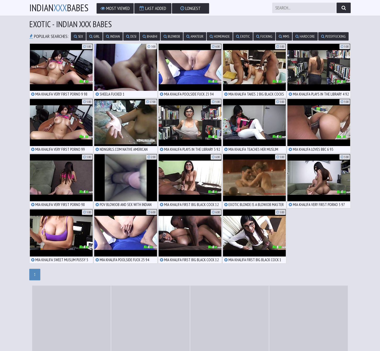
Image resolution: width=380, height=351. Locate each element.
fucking (264, 36)
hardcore (305, 36)
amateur (194, 36)
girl (94, 36)
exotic (243, 36)
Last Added (152, 8)
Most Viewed (115, 8)
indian (113, 36)
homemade (220, 36)
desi (131, 36)
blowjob (172, 36)
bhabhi (150, 36)
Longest (190, 8)
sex (78, 36)
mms (284, 36)
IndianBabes (58, 8)
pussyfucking (333, 36)
